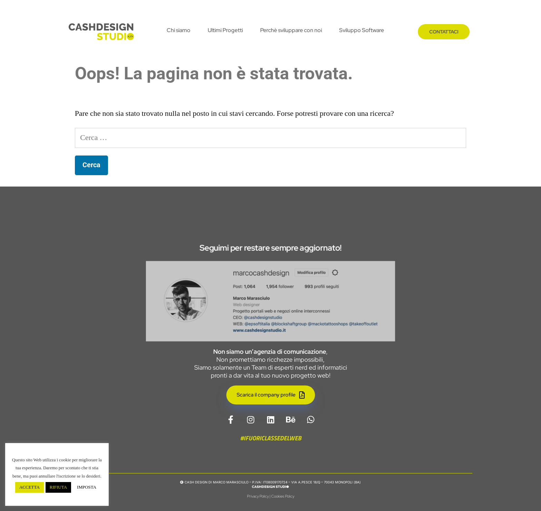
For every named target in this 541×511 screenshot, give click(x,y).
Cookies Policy (282, 496)
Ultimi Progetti (225, 30)
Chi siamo (178, 30)
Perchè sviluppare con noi (291, 30)
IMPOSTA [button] (86, 487)
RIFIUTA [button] (58, 487)
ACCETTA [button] (29, 487)
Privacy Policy (258, 496)
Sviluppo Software (361, 30)
